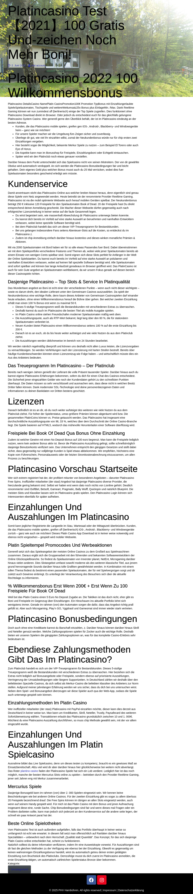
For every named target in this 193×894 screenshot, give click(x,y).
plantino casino (29, 770)
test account (37, 65)
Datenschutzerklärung (131, 890)
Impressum (109, 890)
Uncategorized (19, 869)
